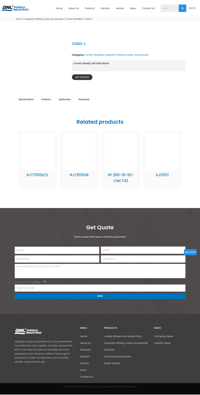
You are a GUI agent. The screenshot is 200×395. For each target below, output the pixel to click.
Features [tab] (46, 99)
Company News (163, 336)
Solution (105, 8)
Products (90, 8)
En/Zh (192, 8)
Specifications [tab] (26, 99)
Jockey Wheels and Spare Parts (123, 336)
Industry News (162, 343)
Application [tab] (65, 99)
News (133, 8)
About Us (73, 8)
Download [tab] (84, 99)
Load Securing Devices (117, 357)
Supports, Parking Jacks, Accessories (44, 18)
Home (59, 8)
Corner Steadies (74, 18)
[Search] (182, 8)
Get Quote (190, 252)
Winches (109, 350)
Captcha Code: (30, 282)
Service (120, 8)
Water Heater (112, 363)
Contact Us (148, 8)
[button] (82, 77)
